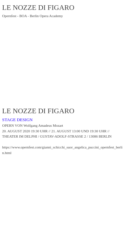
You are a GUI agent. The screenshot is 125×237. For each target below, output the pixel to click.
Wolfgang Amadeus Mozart (43, 125)
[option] (62, 67)
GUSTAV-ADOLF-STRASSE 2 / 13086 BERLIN (76, 136)
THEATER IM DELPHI (19, 136)
